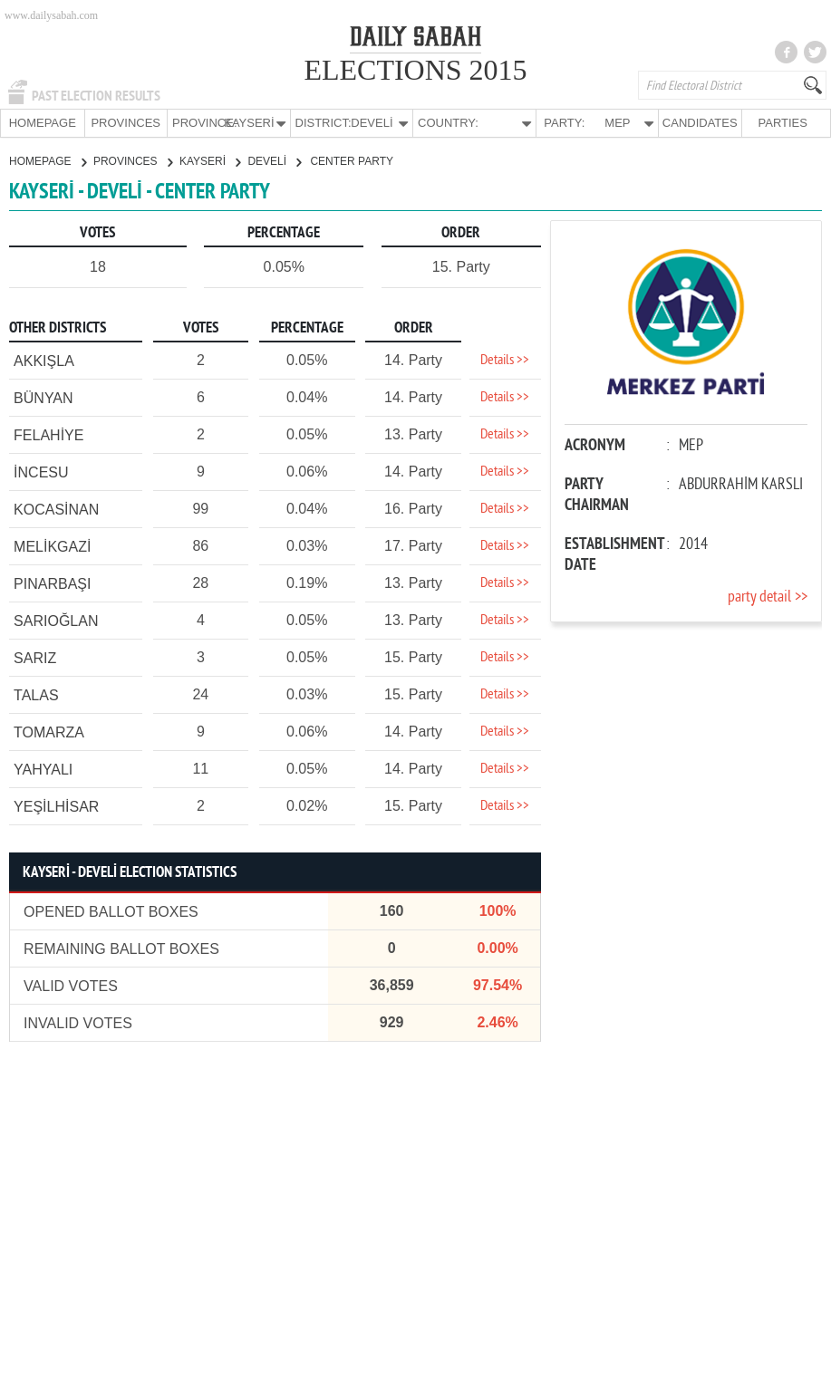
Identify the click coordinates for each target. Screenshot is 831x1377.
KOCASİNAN (56, 508)
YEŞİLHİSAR (56, 806)
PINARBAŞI (52, 583)
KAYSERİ (209, 160)
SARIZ (35, 657)
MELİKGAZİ (52, 546)
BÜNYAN (43, 397)
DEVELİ (274, 160)
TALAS (36, 694)
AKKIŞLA (44, 360)
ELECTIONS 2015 (415, 69)
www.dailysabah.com (51, 15)
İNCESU (41, 471)
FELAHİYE (48, 434)
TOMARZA (49, 731)
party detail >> (767, 596)
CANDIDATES (700, 123)
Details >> (504, 360)
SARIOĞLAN (56, 620)
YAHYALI (43, 768)
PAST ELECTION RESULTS (96, 96)
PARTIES (783, 123)
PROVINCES (125, 123)
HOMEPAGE (42, 123)
